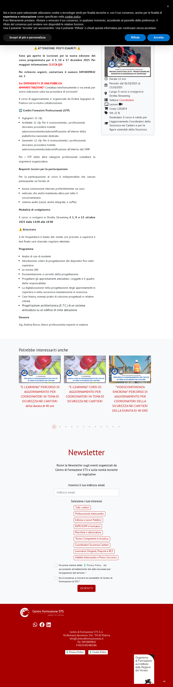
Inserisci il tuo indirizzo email (86, 485)
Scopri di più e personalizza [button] (27, 37)
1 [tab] (54, 427)
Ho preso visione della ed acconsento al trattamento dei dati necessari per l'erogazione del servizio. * (85, 568)
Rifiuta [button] (135, 37)
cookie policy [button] (72, 16)
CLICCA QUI (55, 64)
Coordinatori (126, 100)
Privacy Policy (94, 565)
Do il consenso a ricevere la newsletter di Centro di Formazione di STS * (85, 579)
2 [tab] (60, 427)
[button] (168, 6)
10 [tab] (107, 427)
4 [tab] (72, 427)
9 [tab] (101, 427)
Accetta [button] (159, 37)
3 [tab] (66, 427)
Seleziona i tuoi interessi (86, 501)
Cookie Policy (99, 652)
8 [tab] (95, 427)
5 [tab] (78, 427)
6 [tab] (84, 427)
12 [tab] (119, 427)
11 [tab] (113, 427)
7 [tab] (89, 427)
